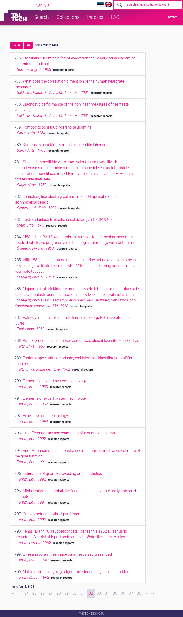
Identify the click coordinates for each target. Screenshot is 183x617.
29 (67, 593)
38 (139, 593)
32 (91, 593)
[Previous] (19, 593)
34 (107, 593)
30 (74, 593)
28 (58, 593)
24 (26, 593)
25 (34, 593)
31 (83, 593)
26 (42, 593)
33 (99, 593)
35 (115, 593)
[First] (13, 593)
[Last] (152, 593)
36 (123, 593)
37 (131, 593)
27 (50, 593)
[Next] (145, 593)
